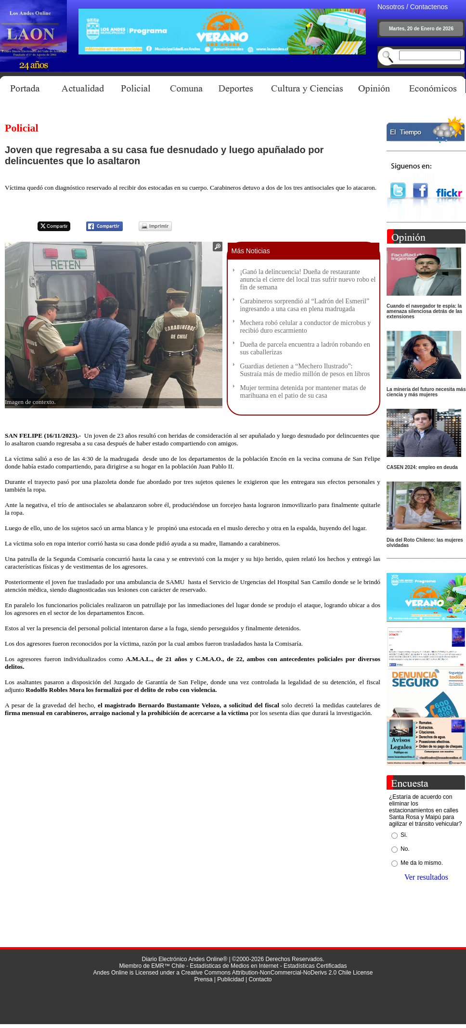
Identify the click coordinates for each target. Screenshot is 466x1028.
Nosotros (390, 7)
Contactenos (429, 7)
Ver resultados (426, 877)
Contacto (260, 979)
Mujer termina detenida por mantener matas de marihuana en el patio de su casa (303, 391)
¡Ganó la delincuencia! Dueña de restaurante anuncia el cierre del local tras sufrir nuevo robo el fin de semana (308, 279)
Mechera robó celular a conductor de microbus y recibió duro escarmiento (305, 326)
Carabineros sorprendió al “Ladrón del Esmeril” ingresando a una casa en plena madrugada (305, 305)
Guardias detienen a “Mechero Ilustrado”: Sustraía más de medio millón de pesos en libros (305, 370)
